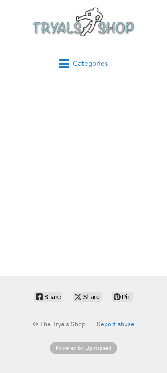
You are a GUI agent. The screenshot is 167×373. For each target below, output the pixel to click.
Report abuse (115, 324)
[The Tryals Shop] (83, 21)
